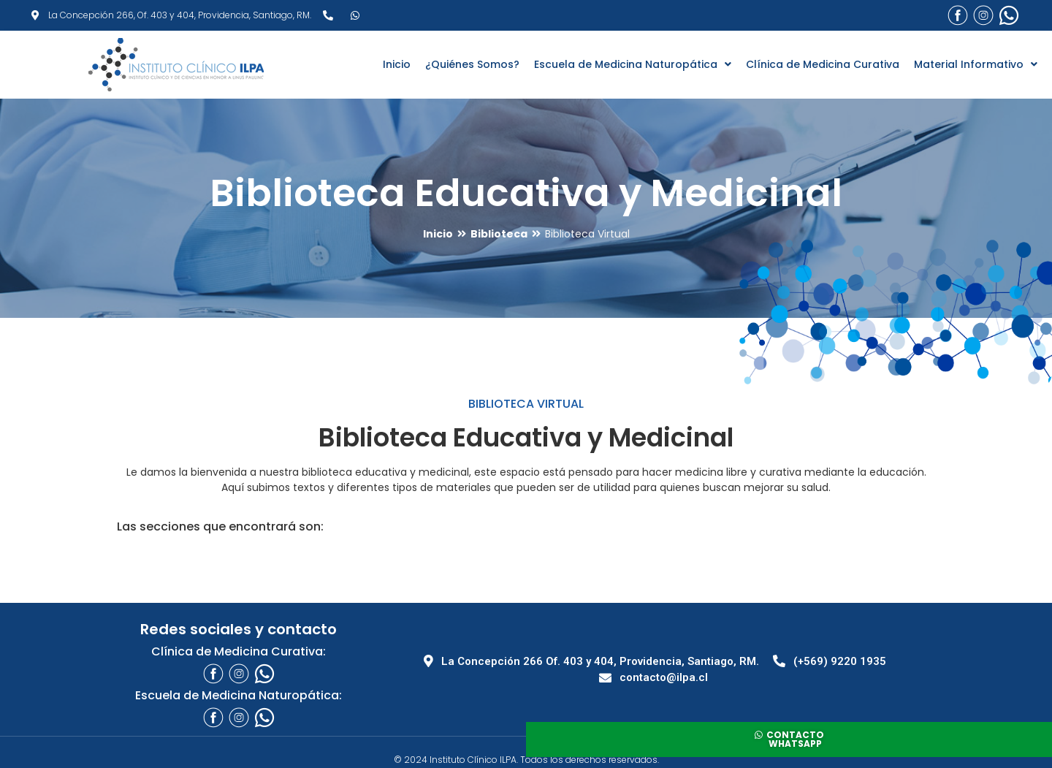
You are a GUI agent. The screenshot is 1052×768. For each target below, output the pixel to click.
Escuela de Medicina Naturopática (632, 64)
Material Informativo (975, 64)
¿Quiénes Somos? (472, 64)
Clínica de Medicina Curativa (822, 64)
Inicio (397, 64)
